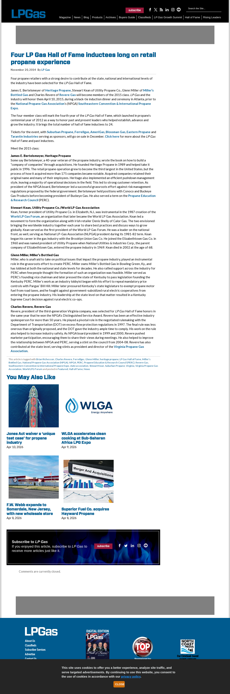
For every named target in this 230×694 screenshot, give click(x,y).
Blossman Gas (115, 132)
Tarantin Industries (24, 136)
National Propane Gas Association (40, 103)
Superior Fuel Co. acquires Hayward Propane (85, 511)
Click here (112, 136)
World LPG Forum (32, 369)
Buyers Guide (127, 17)
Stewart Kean (97, 365)
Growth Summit (168, 17)
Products (97, 17)
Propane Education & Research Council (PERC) (109, 362)
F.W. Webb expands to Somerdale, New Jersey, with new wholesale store (30, 509)
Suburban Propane (60, 132)
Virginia (130, 365)
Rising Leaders (212, 17)
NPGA (72, 362)
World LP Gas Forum (25, 216)
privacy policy (130, 676)
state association (79, 365)
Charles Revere (63, 359)
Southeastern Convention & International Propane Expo (39, 365)
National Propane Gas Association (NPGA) (45, 362)
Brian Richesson (45, 359)
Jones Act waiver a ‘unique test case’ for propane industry (31, 438)
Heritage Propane (58, 90)
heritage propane (109, 359)
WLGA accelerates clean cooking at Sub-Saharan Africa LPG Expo (83, 438)
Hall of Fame (192, 17)
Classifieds (144, 17)
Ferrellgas (82, 132)
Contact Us (30, 659)
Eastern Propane (139, 132)
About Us (30, 641)
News (77, 17)
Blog (86, 17)
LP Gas (45, 69)
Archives (111, 17)
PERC (80, 362)
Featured (63, 369)
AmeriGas (97, 132)
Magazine (65, 17)
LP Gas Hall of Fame (130, 359)
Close (120, 684)
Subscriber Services (35, 650)
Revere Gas (67, 95)
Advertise (30, 654)
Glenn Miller (92, 359)
